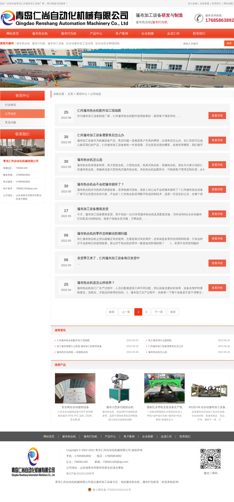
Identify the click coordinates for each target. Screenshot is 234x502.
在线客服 (204, 3)
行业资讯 (10, 104)
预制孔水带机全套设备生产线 (164, 407)
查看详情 (217, 115)
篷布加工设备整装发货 (92, 209)
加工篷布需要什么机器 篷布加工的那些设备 (79, 346)
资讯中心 (81, 93)
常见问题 (10, 122)
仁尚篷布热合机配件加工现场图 (99, 110)
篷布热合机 (40, 33)
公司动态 (95, 93)
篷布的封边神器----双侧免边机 (72, 352)
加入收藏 (192, 3)
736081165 (21, 168)
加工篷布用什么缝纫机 (160, 340)
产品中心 (96, 33)
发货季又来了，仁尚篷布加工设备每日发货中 (108, 258)
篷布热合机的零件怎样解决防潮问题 (102, 233)
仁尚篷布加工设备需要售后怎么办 (100, 135)
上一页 (126, 311)
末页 (173, 311)
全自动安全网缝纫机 (107, 43)
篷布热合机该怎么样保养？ (96, 282)
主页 (70, 93)
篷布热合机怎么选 (89, 159)
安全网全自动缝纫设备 (75, 407)
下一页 (159, 311)
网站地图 (228, 3)
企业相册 (147, 33)
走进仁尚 (173, 33)
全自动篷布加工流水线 (79, 43)
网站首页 (12, 33)
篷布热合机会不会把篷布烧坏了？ (100, 184)
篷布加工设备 (56, 43)
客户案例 (122, 33)
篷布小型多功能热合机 (120, 407)
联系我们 (216, 3)
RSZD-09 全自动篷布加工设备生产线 (209, 407)
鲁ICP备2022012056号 (80, 473)
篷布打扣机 (69, 33)
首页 (111, 311)
